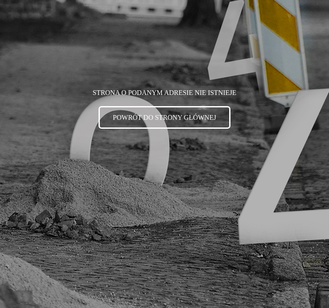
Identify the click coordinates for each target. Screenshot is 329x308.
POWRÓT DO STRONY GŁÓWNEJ (164, 117)
